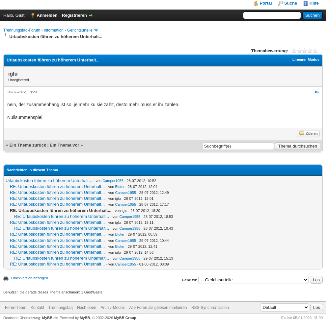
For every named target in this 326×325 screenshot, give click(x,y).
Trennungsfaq (60, 307)
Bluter (119, 187)
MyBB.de (50, 318)
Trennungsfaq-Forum (21, 30)
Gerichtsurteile (80, 30)
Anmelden (47, 15)
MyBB (85, 318)
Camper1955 (112, 181)
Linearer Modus (305, 59)
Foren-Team (15, 307)
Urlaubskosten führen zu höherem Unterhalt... (49, 180)
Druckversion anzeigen (29, 278)
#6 (317, 92)
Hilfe (314, 3)
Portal (266, 3)
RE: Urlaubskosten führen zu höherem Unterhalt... (57, 186)
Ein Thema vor (64, 145)
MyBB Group (125, 318)
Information (54, 30)
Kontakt (37, 307)
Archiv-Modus (112, 307)
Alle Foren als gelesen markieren (158, 307)
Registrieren (74, 15)
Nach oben (86, 307)
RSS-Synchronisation (210, 307)
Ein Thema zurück (28, 145)
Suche (290, 3)
